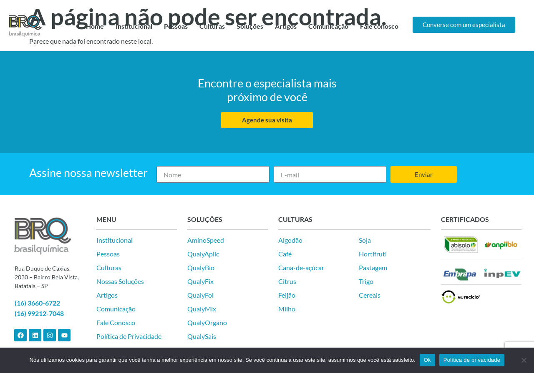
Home (95, 26)
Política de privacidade (472, 360)
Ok (427, 360)
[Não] (523, 360)
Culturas (212, 26)
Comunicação (328, 26)
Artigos (286, 26)
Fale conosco (379, 26)
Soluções (250, 26)
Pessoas (176, 26)
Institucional (134, 26)
